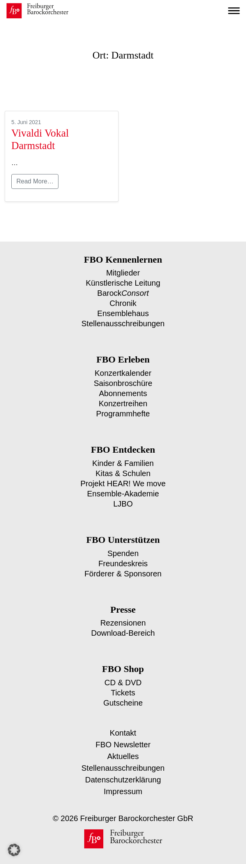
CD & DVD (123, 674)
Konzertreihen (123, 399)
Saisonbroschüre (123, 380)
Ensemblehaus (123, 311)
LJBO (123, 497)
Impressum (123, 781)
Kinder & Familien (123, 458)
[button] (14, 850)
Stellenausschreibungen (123, 321)
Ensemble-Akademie (123, 488)
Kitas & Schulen (123, 468)
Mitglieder (123, 272)
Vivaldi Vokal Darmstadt (39, 139)
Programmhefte (123, 409)
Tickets (123, 683)
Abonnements (123, 390)
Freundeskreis (123, 556)
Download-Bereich (123, 624)
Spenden (123, 546)
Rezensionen (123, 615)
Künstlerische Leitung (123, 282)
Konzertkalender (123, 370)
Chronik (123, 301)
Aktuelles (123, 746)
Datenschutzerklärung (123, 770)
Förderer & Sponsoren (123, 566)
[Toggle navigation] (233, 11)
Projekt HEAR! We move (123, 478)
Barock (123, 292)
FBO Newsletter (123, 735)
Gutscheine (123, 693)
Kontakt (123, 723)
